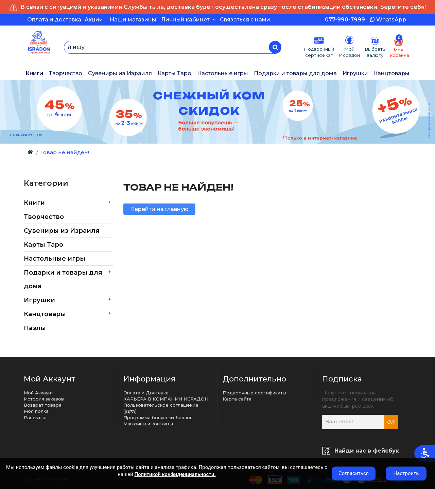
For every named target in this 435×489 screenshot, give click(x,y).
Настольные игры (222, 73)
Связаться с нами (245, 19)
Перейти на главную (159, 209)
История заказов (44, 399)
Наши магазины (133, 19)
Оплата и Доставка (146, 392)
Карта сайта (237, 399)
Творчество (65, 73)
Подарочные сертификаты (254, 392)
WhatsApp (388, 19)
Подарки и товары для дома (295, 73)
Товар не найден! (64, 152)
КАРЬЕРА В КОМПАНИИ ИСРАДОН (165, 399)
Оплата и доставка (54, 19)
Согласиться (353, 473)
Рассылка (35, 417)
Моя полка (36, 411)
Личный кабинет (188, 19)
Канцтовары (392, 73)
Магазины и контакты (148, 423)
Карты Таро (174, 73)
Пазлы (35, 328)
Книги (34, 73)
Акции (94, 19)
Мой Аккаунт (38, 392)
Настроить (406, 473)
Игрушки (355, 73)
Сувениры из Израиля (120, 73)
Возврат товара (43, 405)
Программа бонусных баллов (158, 417)
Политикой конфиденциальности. (174, 474)
